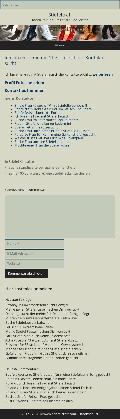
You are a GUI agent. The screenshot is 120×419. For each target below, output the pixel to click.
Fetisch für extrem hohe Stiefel (29, 327)
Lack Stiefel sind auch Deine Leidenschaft (37, 336)
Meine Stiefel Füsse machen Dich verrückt (37, 331)
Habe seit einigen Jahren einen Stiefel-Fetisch (57, 388)
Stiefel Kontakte (21, 161)
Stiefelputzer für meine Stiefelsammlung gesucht (71, 374)
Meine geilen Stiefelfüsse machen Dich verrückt (42, 309)
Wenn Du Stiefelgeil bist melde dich (45, 401)
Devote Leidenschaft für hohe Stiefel (48, 379)
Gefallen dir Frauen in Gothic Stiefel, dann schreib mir (47, 353)
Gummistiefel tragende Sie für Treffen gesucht (41, 358)
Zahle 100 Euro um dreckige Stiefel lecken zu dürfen (49, 173)
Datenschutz (88, 414)
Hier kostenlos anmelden (28, 288)
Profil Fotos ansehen (24, 82)
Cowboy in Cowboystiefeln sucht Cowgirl (36, 305)
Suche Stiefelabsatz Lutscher (28, 322)
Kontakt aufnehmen (25, 90)
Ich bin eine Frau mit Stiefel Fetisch (49, 383)
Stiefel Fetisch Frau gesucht (39, 396)
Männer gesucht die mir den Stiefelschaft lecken (43, 349)
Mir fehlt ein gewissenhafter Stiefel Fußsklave (41, 318)
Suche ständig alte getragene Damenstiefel (42, 167)
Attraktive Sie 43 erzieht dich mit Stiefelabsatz (41, 340)
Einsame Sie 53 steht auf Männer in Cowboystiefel (44, 344)
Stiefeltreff (60, 14)
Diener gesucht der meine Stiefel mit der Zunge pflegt (47, 314)
